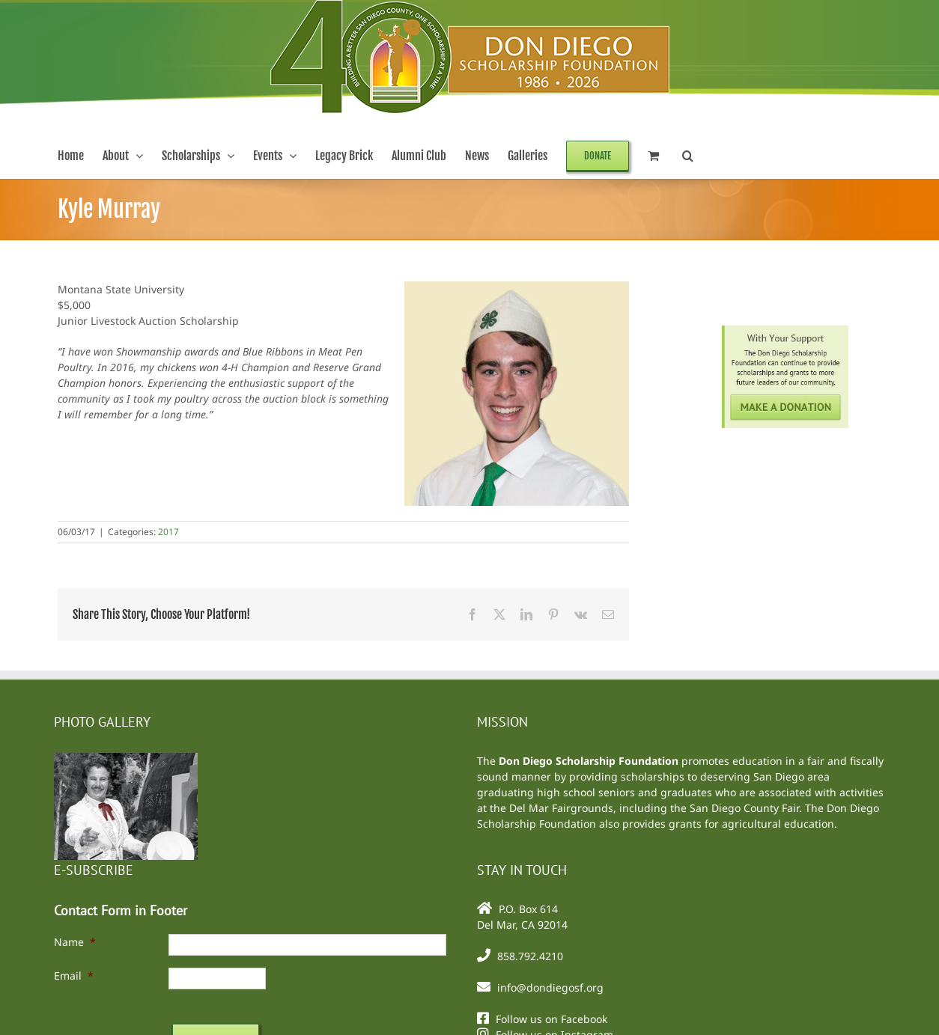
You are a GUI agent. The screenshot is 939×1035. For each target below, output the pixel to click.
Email (74, 975)
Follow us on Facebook (551, 1019)
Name (75, 942)
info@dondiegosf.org (550, 987)
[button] (687, 155)
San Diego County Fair (744, 808)
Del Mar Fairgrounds (561, 808)
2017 (168, 531)
